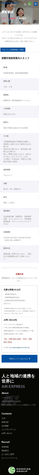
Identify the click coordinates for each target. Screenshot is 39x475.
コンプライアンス (9, 424)
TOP (3, 413)
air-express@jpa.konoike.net (20, 344)
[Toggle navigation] (35, 4)
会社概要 (5, 420)
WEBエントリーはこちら (19, 353)
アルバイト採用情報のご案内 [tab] (13, 50)
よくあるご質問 (8, 449)
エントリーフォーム (9, 452)
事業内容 (5, 417)
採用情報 (5, 441)
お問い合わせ (7, 428)
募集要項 (5, 445)
